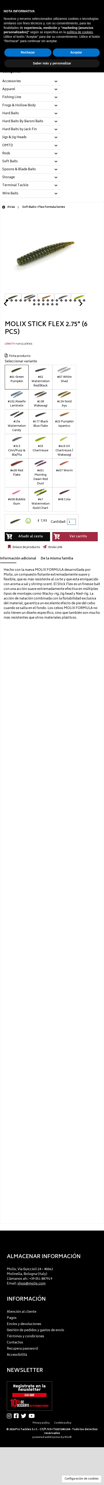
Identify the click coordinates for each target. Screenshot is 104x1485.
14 (66, 300)
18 (84, 300)
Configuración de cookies (82, 1479)
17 (79, 300)
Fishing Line (11, 97)
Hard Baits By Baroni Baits (22, 121)
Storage (8, 177)
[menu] (52, 1275)
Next (75, 305)
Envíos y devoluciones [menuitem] (24, 1324)
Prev (10, 305)
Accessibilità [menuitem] (17, 1355)
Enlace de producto (26, 547)
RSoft (68, 1437)
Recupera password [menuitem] (22, 1349)
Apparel (8, 89)
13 (61, 300)
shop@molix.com (31, 1284)
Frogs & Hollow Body (19, 106)
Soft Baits (10, 162)
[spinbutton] (71, 522)
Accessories (11, 81)
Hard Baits (10, 114)
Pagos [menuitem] (12, 1318)
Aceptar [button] (76, 52)
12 (57, 300)
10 (48, 300)
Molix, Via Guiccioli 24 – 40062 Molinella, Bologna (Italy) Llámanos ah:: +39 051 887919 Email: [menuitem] (30, 1276)
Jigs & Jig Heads (14, 137)
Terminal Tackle (15, 185)
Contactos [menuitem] (15, 1342)
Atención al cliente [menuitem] (21, 1312)
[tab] (31, 81)
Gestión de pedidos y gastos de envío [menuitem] (35, 1330)
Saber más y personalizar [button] (52, 63)
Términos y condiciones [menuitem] (25, 1336)
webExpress (52, 1437)
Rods (6, 154)
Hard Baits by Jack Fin (19, 129)
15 (70, 300)
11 (52, 300)
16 (75, 300)
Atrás (8, 207)
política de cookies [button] (80, 32)
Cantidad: (58, 522)
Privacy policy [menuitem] (41, 1423)
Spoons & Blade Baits (19, 170)
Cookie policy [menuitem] (62, 1423)
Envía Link (55, 547)
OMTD (7, 146)
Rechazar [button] (28, 52)
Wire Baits (10, 194)
